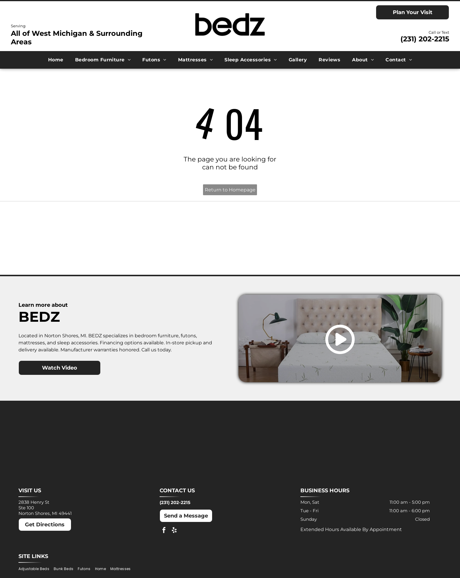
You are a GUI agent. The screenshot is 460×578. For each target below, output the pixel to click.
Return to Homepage (230, 190)
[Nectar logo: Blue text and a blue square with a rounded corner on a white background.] (72, 257)
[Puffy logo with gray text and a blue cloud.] (177, 257)
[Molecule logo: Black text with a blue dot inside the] (388, 223)
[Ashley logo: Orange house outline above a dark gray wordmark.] (72, 223)
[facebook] (164, 536)
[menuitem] (55, 59)
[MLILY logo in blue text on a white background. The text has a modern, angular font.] (283, 223)
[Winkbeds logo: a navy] (283, 257)
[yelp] (174, 536)
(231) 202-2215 (424, 39)
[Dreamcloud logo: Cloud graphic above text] (177, 223)
